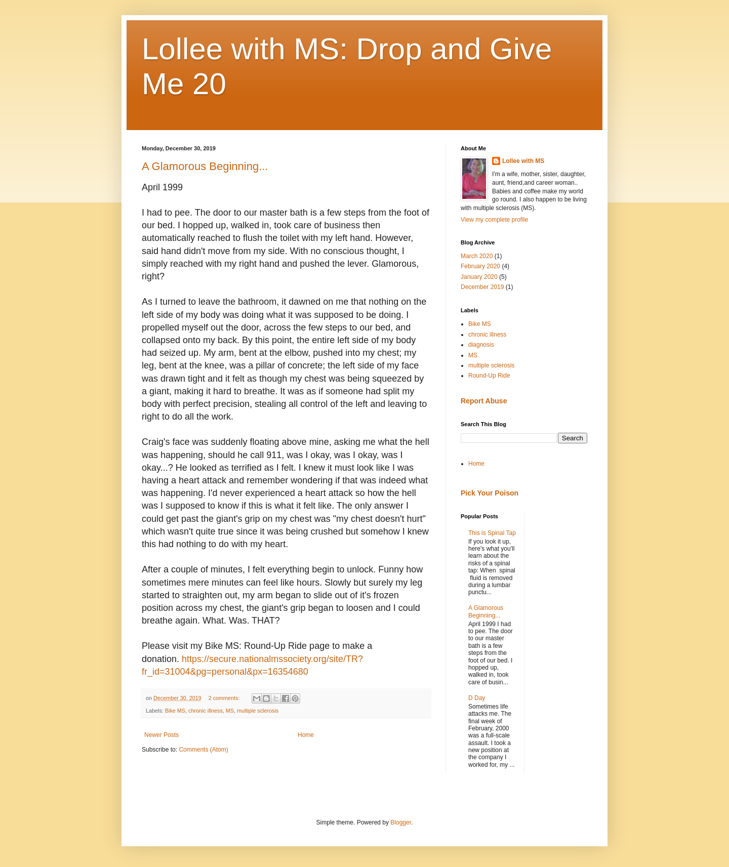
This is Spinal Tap (492, 532)
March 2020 (477, 256)
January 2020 (479, 276)
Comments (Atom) (203, 749)
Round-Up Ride (489, 375)
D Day (476, 697)
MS (230, 711)
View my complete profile (494, 219)
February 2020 (480, 266)
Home (306, 734)
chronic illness (205, 711)
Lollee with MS (523, 160)
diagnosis (481, 344)
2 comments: (225, 698)
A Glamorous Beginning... (205, 166)
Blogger (400, 822)
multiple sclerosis (257, 711)
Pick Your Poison (489, 493)
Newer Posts (161, 734)
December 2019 (482, 287)
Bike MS (175, 711)
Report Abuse (484, 401)
